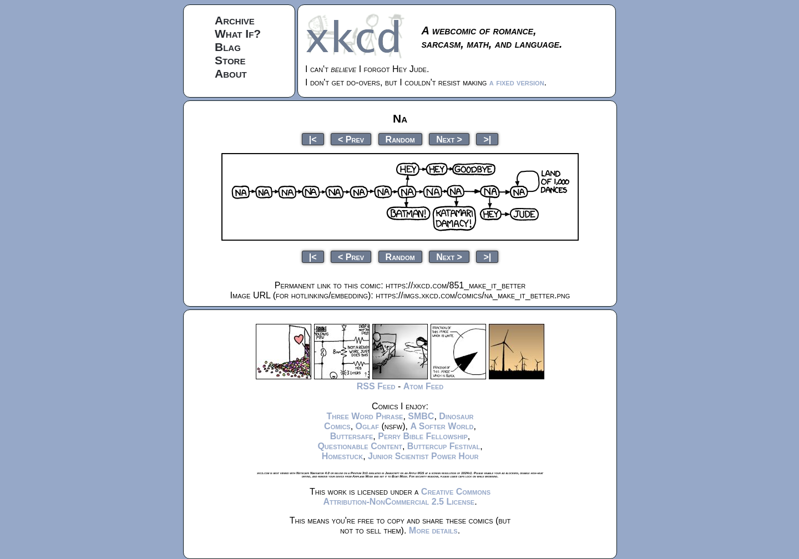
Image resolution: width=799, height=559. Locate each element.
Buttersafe (351, 436)
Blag (228, 46)
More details (433, 530)
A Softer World (441, 426)
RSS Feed (376, 386)
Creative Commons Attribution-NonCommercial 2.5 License (406, 496)
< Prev (351, 139)
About (231, 73)
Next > (449, 139)
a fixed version (516, 82)
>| (487, 139)
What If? (238, 33)
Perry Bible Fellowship (423, 436)
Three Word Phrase (364, 416)
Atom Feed (423, 386)
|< (313, 139)
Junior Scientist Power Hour (423, 456)
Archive (235, 20)
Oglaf (367, 426)
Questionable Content (359, 446)
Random (400, 139)
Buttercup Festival (443, 446)
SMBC (421, 416)
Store (230, 60)
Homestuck (342, 456)
